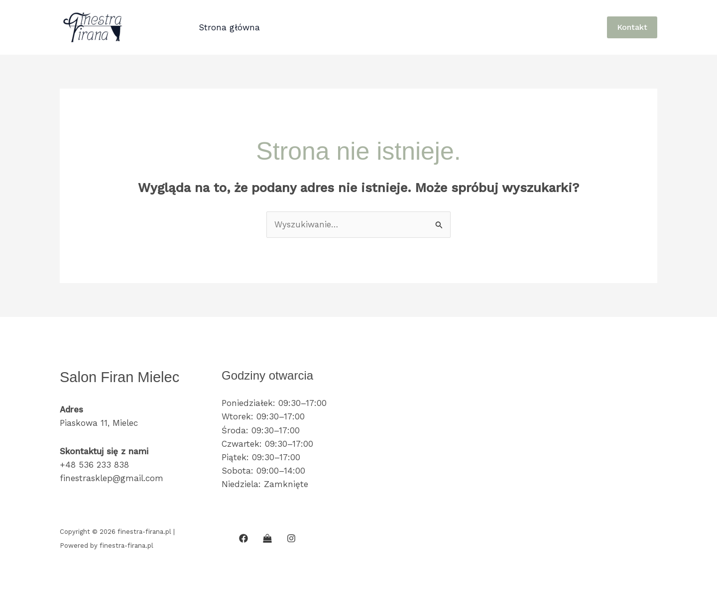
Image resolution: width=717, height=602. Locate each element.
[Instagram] (291, 538)
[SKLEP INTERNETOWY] (267, 538)
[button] (632, 27)
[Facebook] (243, 538)
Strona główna (228, 27)
